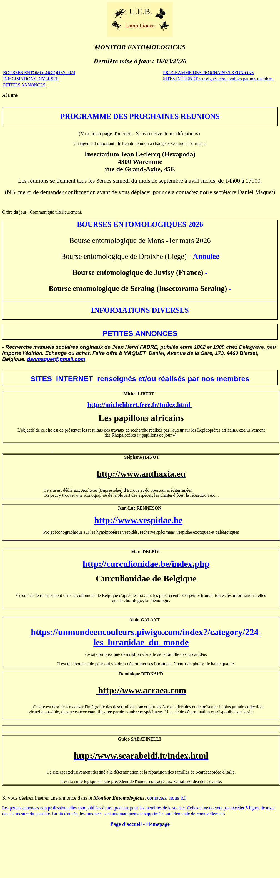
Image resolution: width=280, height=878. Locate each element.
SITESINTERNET (218, 78)
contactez (157, 798)
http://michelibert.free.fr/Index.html (140, 404)
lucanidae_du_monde (148, 642)
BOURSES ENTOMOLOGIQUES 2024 (39, 72)
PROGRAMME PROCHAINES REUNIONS (208, 72)
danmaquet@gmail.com (56, 359)
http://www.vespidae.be (138, 520)
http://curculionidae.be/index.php (146, 564)
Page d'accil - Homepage (140, 824)
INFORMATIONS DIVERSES (31, 78)
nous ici (177, 798)
